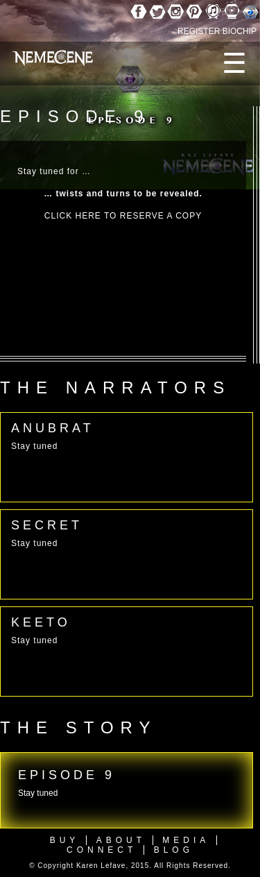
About (121, 840)
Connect (102, 850)
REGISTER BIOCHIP (217, 31)
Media (185, 840)
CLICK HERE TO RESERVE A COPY (123, 216)
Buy (65, 840)
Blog (173, 850)
